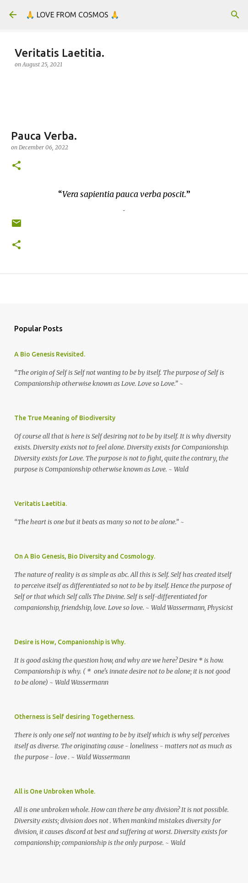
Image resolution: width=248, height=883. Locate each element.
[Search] (235, 15)
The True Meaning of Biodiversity (64, 418)
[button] (16, 166)
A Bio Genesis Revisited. (49, 354)
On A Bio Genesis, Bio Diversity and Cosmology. (84, 556)
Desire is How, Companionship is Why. (69, 642)
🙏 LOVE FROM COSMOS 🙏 (72, 15)
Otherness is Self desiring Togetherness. (74, 716)
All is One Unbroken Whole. (54, 791)
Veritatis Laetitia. (40, 503)
